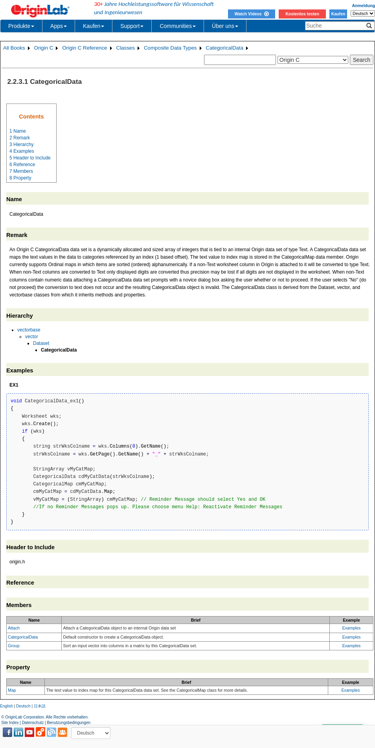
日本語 (40, 706)
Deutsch (23, 706)
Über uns (225, 26)
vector (31, 336)
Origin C (43, 48)
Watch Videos (251, 13)
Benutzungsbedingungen (68, 722)
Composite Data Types (170, 48)
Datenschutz (33, 722)
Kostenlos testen (302, 13)
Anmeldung (363, 5)
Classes (125, 48)
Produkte (21, 26)
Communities (178, 26)
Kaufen (338, 13)
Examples (351, 628)
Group (14, 645)
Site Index (9, 722)
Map (12, 690)
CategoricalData (225, 48)
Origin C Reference (84, 48)
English (6, 706)
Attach (14, 628)
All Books (14, 48)
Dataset (41, 343)
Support (131, 26)
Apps (58, 26)
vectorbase (28, 330)
